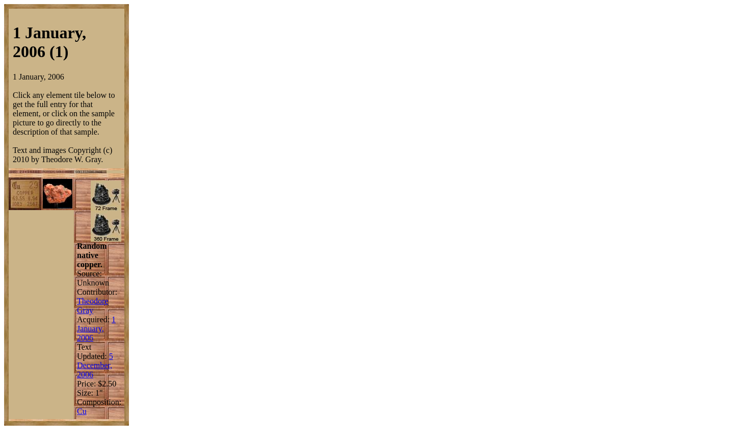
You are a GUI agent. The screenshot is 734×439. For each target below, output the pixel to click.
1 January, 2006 (96, 328)
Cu (82, 411)
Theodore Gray (92, 306)
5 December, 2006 (95, 365)
